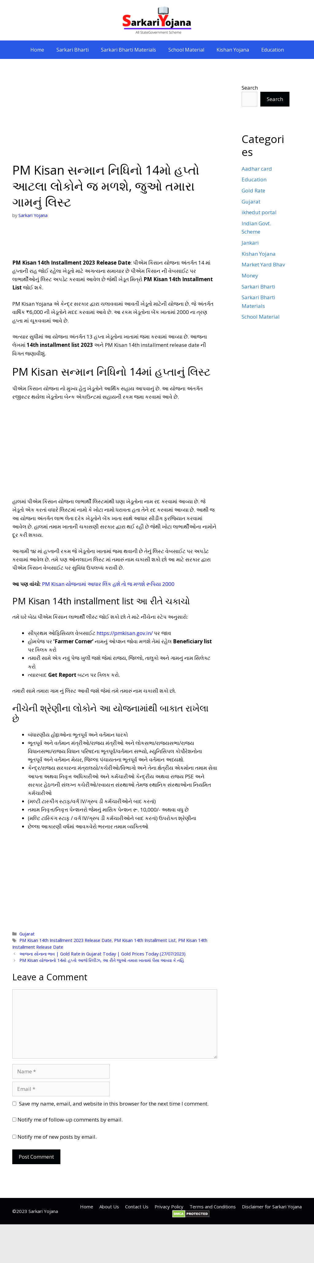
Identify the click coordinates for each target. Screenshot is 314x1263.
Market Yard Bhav (263, 264)
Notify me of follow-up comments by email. (70, 1119)
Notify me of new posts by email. (57, 1136)
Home (37, 49)
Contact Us (136, 1206)
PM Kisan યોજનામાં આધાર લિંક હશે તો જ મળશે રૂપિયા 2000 (108, 583)
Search (250, 87)
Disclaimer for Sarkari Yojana (272, 1206)
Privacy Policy (169, 1206)
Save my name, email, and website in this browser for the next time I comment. (114, 1103)
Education (272, 49)
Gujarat (27, 934)
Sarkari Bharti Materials (128, 49)
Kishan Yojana (232, 49)
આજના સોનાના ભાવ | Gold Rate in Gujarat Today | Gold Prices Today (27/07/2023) (102, 954)
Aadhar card (257, 168)
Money (250, 275)
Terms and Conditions (213, 1206)
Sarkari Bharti (72, 49)
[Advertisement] (114, 117)
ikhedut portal (259, 212)
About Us (109, 1206)
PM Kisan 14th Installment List (145, 940)
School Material (186, 49)
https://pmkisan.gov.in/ (125, 633)
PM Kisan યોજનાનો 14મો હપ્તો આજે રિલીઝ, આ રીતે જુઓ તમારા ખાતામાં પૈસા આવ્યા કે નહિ (101, 960)
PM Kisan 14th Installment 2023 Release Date (65, 940)
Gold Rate (253, 190)
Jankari (250, 242)
